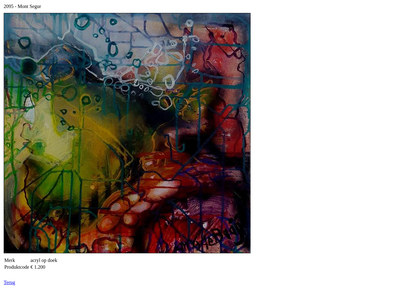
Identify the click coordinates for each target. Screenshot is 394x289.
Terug (9, 282)
